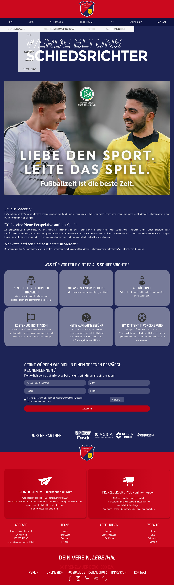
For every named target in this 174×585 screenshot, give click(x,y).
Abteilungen (56, 21)
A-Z (112, 21)
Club (31, 21)
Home (10, 21)
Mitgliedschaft (87, 21)
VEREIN (34, 572)
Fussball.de (76, 572)
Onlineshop (136, 21)
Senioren (65, 538)
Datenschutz (97, 572)
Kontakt (161, 21)
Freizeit (65, 541)
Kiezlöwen (109, 538)
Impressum (119, 572)
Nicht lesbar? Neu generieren (126, 399)
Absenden (87, 408)
